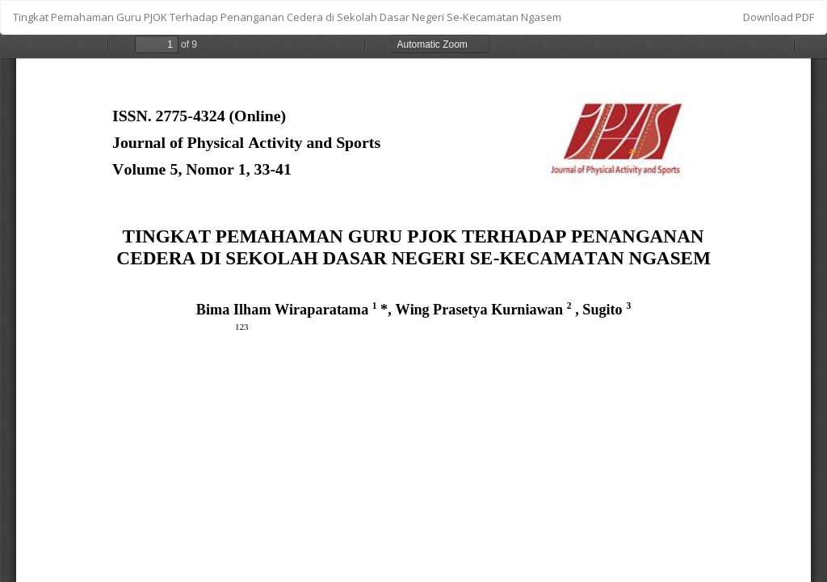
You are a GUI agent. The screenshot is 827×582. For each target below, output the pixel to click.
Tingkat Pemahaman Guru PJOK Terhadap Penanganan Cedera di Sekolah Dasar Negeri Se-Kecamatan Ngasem (287, 17)
